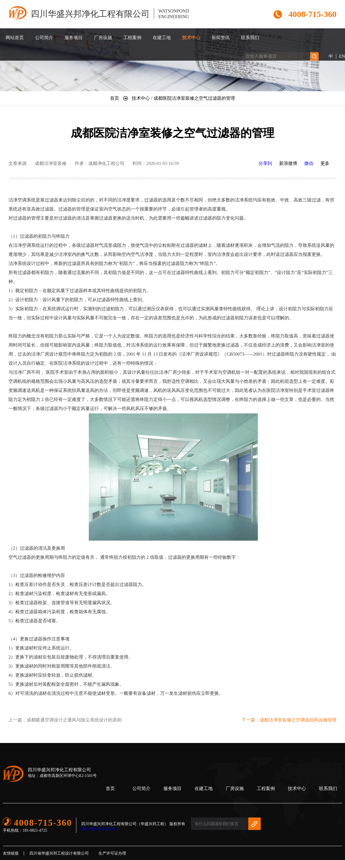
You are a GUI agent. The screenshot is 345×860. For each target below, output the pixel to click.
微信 (308, 163)
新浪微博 (288, 163)
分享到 (265, 163)
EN (342, 56)
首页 (110, 788)
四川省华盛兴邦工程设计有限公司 (59, 853)
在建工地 (162, 37)
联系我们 (250, 37)
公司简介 (44, 37)
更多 (324, 163)
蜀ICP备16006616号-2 (99, 829)
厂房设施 (103, 37)
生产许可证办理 (112, 853)
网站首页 (15, 37)
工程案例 (132, 37)
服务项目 (73, 37)
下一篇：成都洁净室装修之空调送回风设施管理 (289, 719)
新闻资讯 (221, 37)
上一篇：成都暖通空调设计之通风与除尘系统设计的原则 (65, 719)
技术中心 (191, 37)
